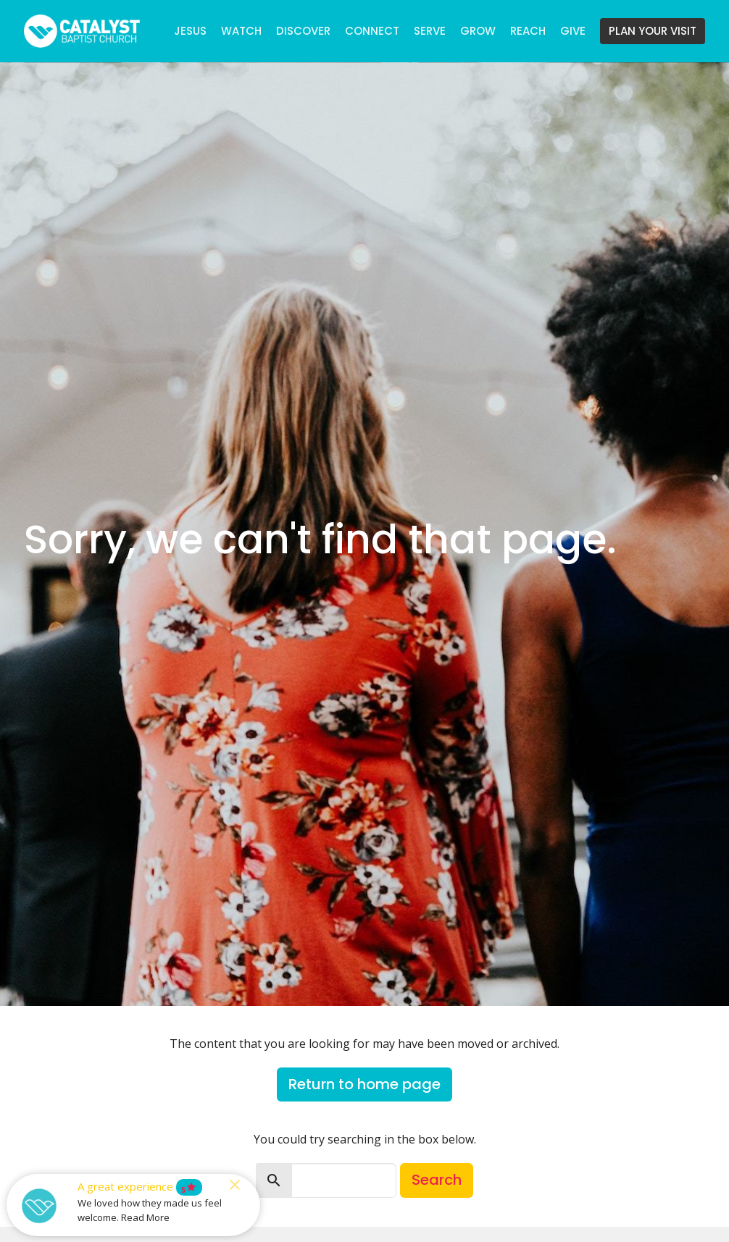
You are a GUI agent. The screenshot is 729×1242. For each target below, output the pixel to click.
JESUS (190, 30)
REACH (528, 30)
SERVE (430, 30)
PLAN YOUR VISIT (652, 30)
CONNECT (372, 30)
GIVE (573, 30)
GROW (478, 30)
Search (437, 1180)
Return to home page (364, 1084)
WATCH (241, 30)
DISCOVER (303, 30)
